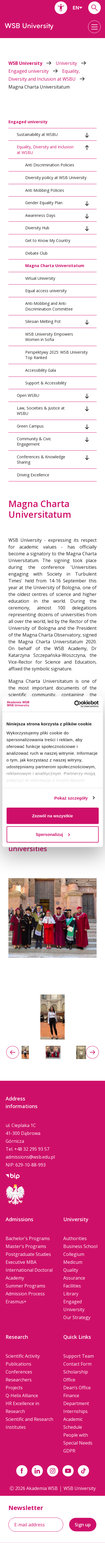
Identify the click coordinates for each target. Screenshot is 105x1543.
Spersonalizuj (53, 834)
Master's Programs (26, 1246)
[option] (52, 1017)
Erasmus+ (16, 1301)
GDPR (69, 1451)
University (71, 63)
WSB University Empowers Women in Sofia (49, 336)
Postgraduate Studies (28, 1254)
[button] (61, 7)
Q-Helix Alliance (22, 1395)
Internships (75, 1411)
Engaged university (35, 71)
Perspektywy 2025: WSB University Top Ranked (56, 354)
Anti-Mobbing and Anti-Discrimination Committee (49, 306)
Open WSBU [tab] (28, 395)
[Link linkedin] (37, 1470)
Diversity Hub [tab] (37, 227)
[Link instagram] (52, 1470)
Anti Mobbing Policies (44, 190)
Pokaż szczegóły (71, 797)
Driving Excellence (33, 474)
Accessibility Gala (40, 370)
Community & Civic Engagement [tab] (34, 441)
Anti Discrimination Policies (49, 165)
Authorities (75, 1238)
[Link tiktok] (83, 1470)
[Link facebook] (21, 1470)
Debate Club (36, 253)
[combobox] (77, 7)
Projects (14, 1387)
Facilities (72, 1286)
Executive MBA (21, 1262)
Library (70, 1294)
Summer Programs (25, 1286)
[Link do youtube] (68, 1470)
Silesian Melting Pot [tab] (43, 321)
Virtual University (40, 278)
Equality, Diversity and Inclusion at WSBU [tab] (45, 149)
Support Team (78, 1356)
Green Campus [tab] (30, 426)
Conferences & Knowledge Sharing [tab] (41, 459)
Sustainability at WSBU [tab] (37, 134)
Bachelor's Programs (28, 1238)
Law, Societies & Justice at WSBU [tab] (41, 410)
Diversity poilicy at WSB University (56, 177)
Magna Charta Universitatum (39, 87)
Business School (80, 1246)
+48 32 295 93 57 (31, 1149)
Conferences (19, 1372)
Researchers (19, 1380)
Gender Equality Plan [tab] (43, 202)
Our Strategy (76, 1317)
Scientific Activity (23, 1356)
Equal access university (46, 290)
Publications (18, 1364)
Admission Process (25, 1294)
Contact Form (77, 1364)
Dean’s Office (77, 1387)
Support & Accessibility (45, 383)
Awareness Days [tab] (40, 215)
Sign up (83, 1525)
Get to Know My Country (47, 240)
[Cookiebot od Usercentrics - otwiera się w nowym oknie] (75, 704)
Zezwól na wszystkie (52, 815)
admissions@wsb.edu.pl (30, 1157)
